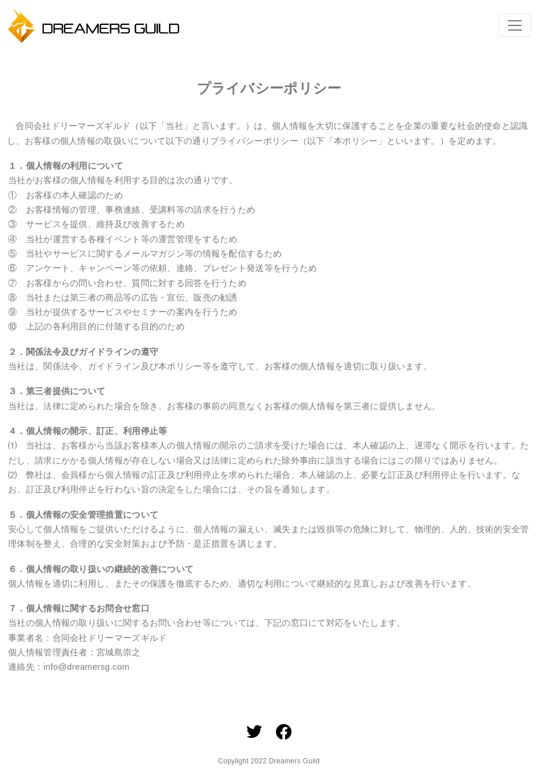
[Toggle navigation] (515, 25)
